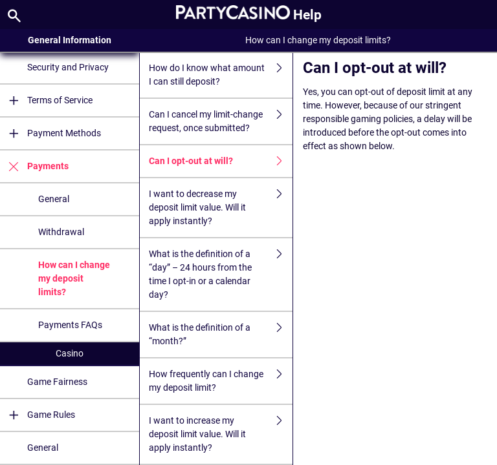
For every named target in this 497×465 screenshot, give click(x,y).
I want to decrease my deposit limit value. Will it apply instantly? (221, 207)
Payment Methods (50, 133)
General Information (69, 40)
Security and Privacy (68, 67)
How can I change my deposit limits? (74, 278)
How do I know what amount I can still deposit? (221, 75)
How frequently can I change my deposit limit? (221, 381)
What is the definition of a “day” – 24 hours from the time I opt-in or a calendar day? (221, 274)
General (53, 199)
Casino (69, 353)
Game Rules (37, 415)
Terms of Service (46, 100)
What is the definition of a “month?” (221, 334)
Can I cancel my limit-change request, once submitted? (221, 121)
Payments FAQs (70, 325)
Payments (34, 166)
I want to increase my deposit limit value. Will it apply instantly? (221, 434)
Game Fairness (57, 382)
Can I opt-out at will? (221, 161)
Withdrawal (61, 232)
